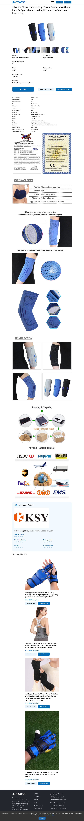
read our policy (50, 815)
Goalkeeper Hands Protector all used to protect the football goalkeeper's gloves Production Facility (41, 774)
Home (36, 794)
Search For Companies (58, 808)
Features (37, 796)
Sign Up (67, 2)
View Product (31, 603)
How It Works (38, 805)
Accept (42, 818)
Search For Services (57, 805)
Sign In (59, 2)
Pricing (36, 799)
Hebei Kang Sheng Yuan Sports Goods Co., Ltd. (33, 530)
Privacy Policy (38, 808)
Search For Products (57, 802)
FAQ (35, 802)
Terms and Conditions (58, 800)
